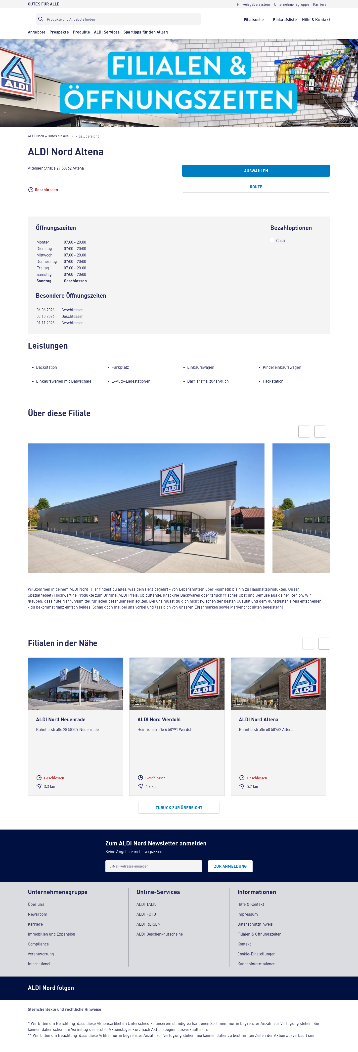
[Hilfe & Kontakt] (316, 19)
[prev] (308, 644)
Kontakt (244, 943)
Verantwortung (41, 953)
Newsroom (37, 914)
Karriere (35, 924)
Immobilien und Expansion (51, 934)
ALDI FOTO (146, 914)
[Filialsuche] (254, 19)
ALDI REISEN (148, 924)
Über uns (36, 904)
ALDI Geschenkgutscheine (159, 934)
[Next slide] (320, 431)
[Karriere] (319, 4)
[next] (324, 644)
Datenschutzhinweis (255, 924)
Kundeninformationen (256, 963)
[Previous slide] (304, 431)
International (39, 963)
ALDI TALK (146, 904)
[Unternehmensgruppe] (291, 4)
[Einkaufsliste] (285, 19)
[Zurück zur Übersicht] (179, 808)
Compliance (38, 943)
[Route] (256, 187)
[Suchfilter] (118, 19)
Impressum (247, 914)
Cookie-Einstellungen (256, 953)
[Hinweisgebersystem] (253, 4)
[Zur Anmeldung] (230, 866)
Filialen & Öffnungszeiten (259, 934)
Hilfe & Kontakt (250, 904)
